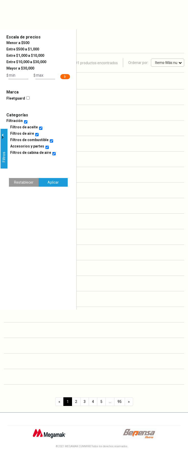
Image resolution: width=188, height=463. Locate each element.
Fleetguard (15, 98)
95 (120, 402)
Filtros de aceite (24, 127)
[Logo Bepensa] (139, 435)
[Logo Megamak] (49, 435)
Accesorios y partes (27, 146)
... (110, 402)
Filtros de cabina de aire (30, 153)
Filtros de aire (22, 133)
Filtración (14, 121)
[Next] (129, 401)
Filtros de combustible (29, 140)
